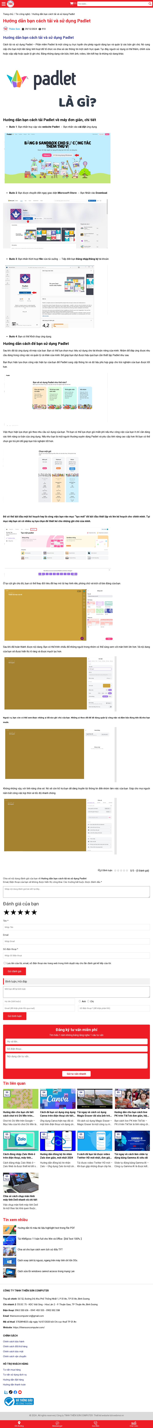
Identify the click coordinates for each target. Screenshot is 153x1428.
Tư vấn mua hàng (12, 1369)
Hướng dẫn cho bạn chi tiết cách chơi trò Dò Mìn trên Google (18, 1116)
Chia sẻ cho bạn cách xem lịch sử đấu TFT (40, 1249)
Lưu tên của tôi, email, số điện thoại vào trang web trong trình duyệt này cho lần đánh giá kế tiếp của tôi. (59, 963)
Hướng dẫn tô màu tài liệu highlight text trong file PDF (46, 1227)
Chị (92, 1001)
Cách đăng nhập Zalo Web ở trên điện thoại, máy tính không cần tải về (19, 1158)
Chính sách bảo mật (13, 1351)
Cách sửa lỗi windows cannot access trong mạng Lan (46, 1271)
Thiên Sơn (11, 29)
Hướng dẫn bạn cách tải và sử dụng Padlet (47, 20)
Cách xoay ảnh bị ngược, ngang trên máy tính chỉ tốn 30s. (48, 1260)
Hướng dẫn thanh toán (14, 1384)
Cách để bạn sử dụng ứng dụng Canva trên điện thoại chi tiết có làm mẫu (57, 1116)
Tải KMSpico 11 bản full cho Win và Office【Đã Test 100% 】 (50, 1238)
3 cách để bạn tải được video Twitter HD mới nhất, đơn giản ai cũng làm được (94, 1158)
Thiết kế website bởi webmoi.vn (109, 1415)
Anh (84, 1001)
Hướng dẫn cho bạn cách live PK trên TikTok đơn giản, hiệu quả (131, 1116)
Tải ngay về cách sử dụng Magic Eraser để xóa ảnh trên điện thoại (94, 1116)
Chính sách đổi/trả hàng (15, 1346)
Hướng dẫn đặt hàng (13, 1379)
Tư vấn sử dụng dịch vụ (15, 1374)
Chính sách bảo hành (13, 1341)
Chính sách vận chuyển (14, 1356)
